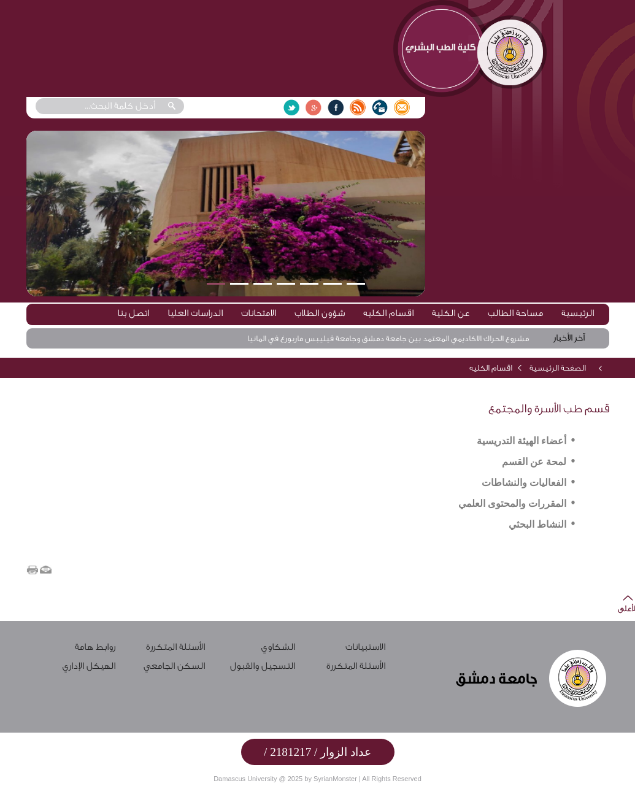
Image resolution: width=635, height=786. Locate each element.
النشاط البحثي (537, 524)
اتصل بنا (133, 313)
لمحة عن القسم (534, 462)
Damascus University (245, 778)
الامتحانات (258, 313)
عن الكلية (450, 313)
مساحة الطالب (515, 313)
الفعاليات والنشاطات (524, 482)
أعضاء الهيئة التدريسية (521, 441)
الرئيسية (577, 313)
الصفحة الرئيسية (557, 367)
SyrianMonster (335, 778)
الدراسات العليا (195, 313)
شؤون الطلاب (319, 313)
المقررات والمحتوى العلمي (512, 503)
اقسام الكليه (388, 313)
